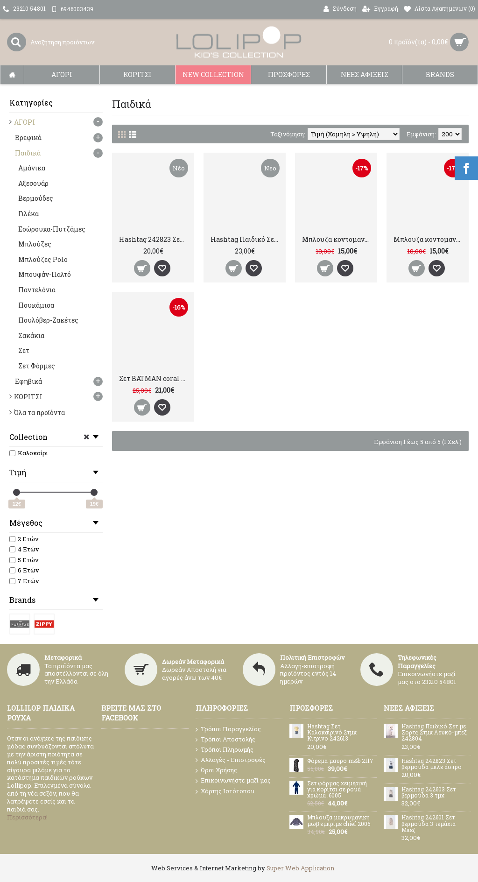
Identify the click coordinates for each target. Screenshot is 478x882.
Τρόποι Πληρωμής (224, 749)
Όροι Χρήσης (216, 770)
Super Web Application (300, 868)
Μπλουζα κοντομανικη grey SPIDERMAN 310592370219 (429, 239)
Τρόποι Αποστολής (225, 739)
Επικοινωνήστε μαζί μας (233, 780)
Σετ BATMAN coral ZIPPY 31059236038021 (154, 378)
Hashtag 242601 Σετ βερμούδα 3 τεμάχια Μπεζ (428, 823)
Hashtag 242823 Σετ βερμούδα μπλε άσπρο (154, 239)
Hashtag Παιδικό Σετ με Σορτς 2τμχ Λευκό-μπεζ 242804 (246, 239)
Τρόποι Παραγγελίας (228, 729)
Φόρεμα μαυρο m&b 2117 (340, 761)
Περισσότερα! (27, 817)
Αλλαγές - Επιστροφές (231, 760)
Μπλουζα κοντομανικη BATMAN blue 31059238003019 (337, 239)
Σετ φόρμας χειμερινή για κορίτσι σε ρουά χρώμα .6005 (337, 789)
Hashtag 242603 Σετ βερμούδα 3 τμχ (428, 792)
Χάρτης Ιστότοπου (225, 791)
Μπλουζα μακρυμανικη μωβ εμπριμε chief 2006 (338, 820)
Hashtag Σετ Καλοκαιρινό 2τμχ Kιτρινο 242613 (332, 732)
